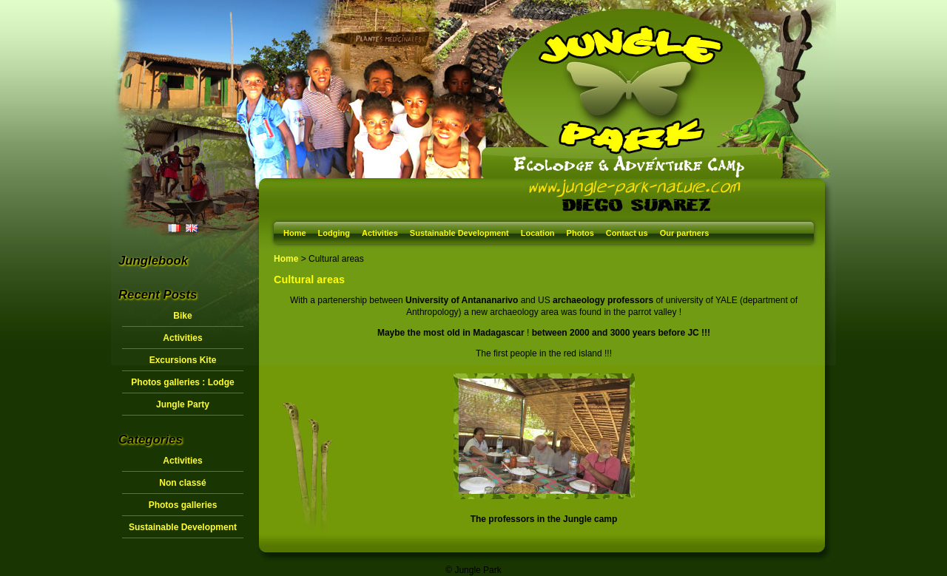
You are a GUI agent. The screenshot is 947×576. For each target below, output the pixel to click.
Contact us (627, 232)
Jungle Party (182, 404)
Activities (380, 232)
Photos (580, 232)
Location (538, 232)
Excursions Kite (183, 360)
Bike (182, 316)
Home (294, 232)
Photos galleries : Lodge (182, 382)
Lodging (334, 232)
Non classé (182, 483)
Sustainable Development (459, 232)
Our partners (685, 232)
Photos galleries (183, 505)
